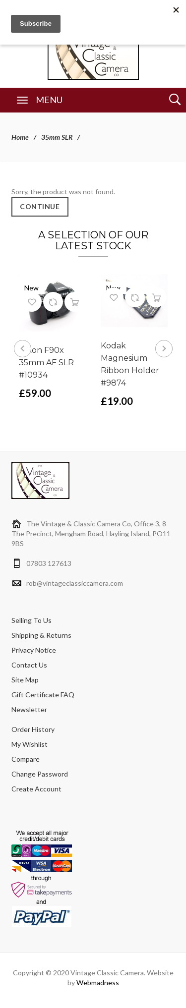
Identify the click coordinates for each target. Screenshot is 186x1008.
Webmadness (97, 982)
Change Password (39, 774)
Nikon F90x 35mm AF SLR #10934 (46, 362)
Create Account (36, 788)
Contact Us (29, 665)
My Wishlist (29, 744)
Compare (25, 759)
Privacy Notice (33, 650)
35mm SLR (56, 137)
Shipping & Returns (41, 635)
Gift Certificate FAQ (42, 694)
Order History (33, 729)
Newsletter (29, 709)
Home (20, 137)
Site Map (25, 679)
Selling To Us (31, 620)
